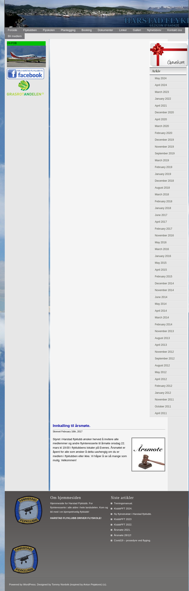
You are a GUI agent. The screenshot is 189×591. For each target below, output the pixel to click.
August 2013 (162, 338)
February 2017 (163, 228)
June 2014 (161, 297)
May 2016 (161, 242)
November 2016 (164, 235)
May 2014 (161, 303)
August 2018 (162, 187)
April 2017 (161, 221)
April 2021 (161, 105)
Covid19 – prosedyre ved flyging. (132, 540)
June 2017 (161, 215)
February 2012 (163, 385)
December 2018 (164, 180)
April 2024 (161, 85)
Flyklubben (30, 30)
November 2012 (164, 351)
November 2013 (164, 331)
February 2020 (163, 133)
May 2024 (161, 78)
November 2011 (164, 399)
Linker (123, 30)
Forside (12, 30)
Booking (87, 30)
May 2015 (161, 262)
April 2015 (161, 269)
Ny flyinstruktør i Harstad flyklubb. (133, 513)
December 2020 (164, 112)
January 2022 (163, 98)
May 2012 (161, 372)
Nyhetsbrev (154, 30)
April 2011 (161, 413)
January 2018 (163, 208)
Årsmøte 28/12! (122, 535)
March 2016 (162, 249)
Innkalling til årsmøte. (71, 426)
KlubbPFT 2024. (123, 508)
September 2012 (165, 358)
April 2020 (161, 119)
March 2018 (162, 194)
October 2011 (163, 406)
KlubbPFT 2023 (122, 519)
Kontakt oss (174, 30)
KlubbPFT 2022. (123, 524)
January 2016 (163, 256)
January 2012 (163, 392)
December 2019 (164, 139)
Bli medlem (15, 36)
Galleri (137, 30)
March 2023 (162, 92)
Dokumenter (105, 30)
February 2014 (163, 324)
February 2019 (163, 167)
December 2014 (164, 283)
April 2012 (161, 379)
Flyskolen (49, 30)
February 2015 (163, 276)
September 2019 (165, 153)
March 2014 (162, 317)
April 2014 (161, 310)
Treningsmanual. (123, 503)
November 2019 (164, 146)
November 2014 (164, 290)
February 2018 (163, 201)
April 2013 (161, 344)
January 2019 (163, 174)
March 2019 (162, 160)
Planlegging (68, 30)
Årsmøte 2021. (122, 529)
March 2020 (162, 126)
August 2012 (162, 365)
